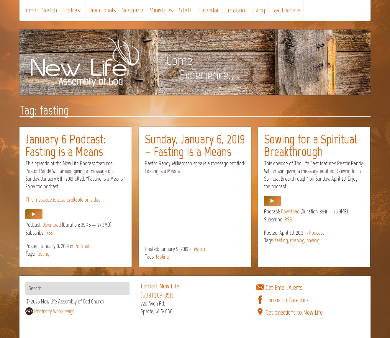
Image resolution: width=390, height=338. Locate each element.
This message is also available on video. (63, 199)
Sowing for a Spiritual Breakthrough (310, 145)
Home (29, 10)
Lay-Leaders (285, 10)
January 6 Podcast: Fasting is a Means (65, 145)
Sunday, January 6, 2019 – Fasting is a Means (195, 145)
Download (51, 224)
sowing (313, 240)
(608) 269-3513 (157, 295)
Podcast (72, 10)
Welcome (132, 10)
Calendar (208, 10)
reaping (297, 240)
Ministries (161, 10)
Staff (185, 10)
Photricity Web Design (54, 311)
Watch (49, 10)
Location (235, 10)
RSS (49, 232)
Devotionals (102, 10)
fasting (42, 253)
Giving (258, 10)
